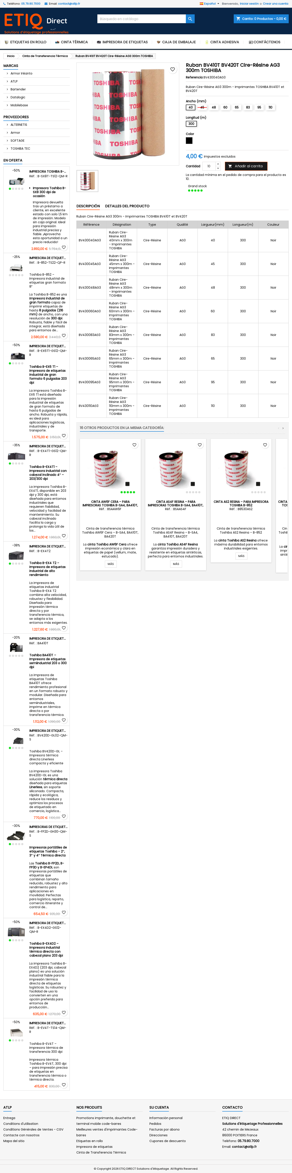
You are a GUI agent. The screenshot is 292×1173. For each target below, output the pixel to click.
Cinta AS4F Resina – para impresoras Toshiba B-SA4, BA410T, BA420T (175, 505)
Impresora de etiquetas (94, 1146)
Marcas (10, 65)
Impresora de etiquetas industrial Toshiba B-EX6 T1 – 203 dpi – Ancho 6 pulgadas (48, 346)
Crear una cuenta (275, 4)
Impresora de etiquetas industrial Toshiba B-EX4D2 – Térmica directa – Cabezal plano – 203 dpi (48, 923)
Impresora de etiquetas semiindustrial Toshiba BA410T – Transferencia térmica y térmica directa (48, 638)
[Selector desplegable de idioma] (210, 4)
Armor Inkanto (21, 73)
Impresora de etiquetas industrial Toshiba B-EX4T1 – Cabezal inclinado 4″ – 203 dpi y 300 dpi (48, 446)
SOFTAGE (17, 140)
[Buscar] (146, 18)
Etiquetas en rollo (89, 1141)
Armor (15, 132)
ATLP (14, 81)
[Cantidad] (209, 166)
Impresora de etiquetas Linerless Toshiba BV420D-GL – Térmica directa (48, 730)
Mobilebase (19, 105)
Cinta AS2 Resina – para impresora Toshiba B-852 (241, 503)
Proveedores (16, 117)
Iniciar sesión (249, 4)
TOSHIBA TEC (20, 148)
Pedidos (155, 1124)
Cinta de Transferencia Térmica (101, 1152)
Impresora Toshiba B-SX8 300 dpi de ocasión (48, 171)
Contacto (232, 1107)
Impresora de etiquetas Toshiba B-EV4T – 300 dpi (48, 1023)
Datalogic (17, 97)
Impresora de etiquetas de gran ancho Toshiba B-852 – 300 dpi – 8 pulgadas (48, 258)
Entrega (9, 1118)
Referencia (194, 77)
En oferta (12, 160)
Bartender (18, 89)
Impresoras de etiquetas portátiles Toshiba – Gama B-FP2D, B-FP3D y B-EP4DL (48, 827)
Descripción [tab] (88, 206)
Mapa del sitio (13, 1141)
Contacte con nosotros (21, 1135)
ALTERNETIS (18, 124)
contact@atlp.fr (69, 4)
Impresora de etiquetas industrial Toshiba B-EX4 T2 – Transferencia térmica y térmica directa (48, 546)
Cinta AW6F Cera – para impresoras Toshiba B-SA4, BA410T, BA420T (110, 505)
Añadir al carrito (245, 166)
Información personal (166, 1118)
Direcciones (158, 1135)
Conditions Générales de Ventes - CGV (33, 1129)
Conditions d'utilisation (20, 1124)
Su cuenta (159, 1107)
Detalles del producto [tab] (127, 206)
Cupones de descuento (167, 1141)
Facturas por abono (164, 1129)
